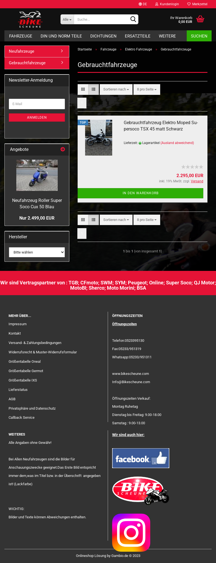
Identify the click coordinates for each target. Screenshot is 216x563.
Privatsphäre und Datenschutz (32, 408)
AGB (12, 399)
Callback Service (22, 417)
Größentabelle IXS (23, 380)
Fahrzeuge (20, 36)
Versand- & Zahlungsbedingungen (35, 343)
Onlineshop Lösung (91, 556)
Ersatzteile (138, 36)
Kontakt (15, 333)
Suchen (199, 36)
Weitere (167, 36)
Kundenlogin (167, 4)
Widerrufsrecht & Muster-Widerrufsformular (43, 352)
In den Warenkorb (141, 193)
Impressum (18, 324)
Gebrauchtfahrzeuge (27, 62)
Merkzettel (197, 4)
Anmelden (37, 117)
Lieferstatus (18, 390)
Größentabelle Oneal (25, 361)
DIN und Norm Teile (61, 36)
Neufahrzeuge (21, 51)
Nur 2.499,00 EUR (36, 218)
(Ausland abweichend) (177, 143)
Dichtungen (103, 36)
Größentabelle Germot (26, 371)
